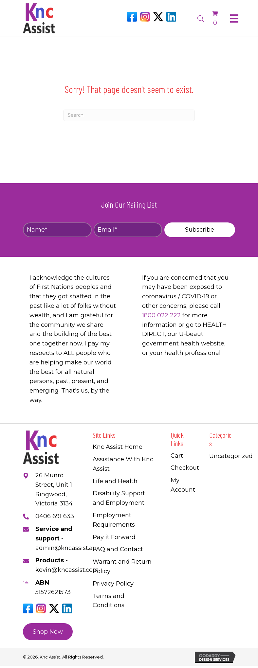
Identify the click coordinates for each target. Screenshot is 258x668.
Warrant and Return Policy (122, 566)
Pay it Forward (114, 537)
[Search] (129, 115)
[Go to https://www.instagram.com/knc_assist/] (145, 17)
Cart (177, 455)
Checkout (185, 467)
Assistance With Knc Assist (123, 464)
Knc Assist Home (117, 446)
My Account (183, 485)
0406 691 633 (54, 516)
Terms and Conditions (108, 600)
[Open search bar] (200, 18)
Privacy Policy (113, 583)
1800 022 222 (161, 315)
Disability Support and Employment (119, 498)
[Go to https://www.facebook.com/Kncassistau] (132, 17)
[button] (199, 229)
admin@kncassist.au (66, 548)
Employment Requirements (114, 520)
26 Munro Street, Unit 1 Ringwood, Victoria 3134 (54, 489)
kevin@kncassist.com (67, 569)
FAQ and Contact (118, 549)
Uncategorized (231, 456)
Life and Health (115, 481)
